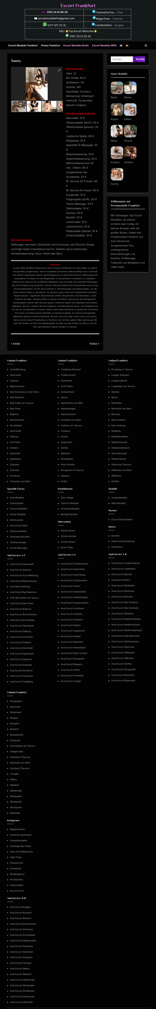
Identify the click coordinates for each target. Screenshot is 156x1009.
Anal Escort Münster (122, 596)
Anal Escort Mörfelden (123, 585)
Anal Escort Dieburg (20, 631)
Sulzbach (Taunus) (20, 768)
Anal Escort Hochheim (72, 608)
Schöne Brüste (68, 536)
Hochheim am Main (71, 420)
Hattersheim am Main (72, 403)
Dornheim (15, 442)
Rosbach (14, 723)
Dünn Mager (67, 497)
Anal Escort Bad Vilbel (21, 603)
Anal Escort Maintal (121, 574)
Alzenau (14, 380)
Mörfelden (116, 403)
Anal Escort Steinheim (21, 952)
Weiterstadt (16, 790)
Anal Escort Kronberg (72, 675)
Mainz (114, 397)
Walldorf (14, 785)
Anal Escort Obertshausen (125, 641)
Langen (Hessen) (120, 375)
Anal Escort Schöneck (21, 929)
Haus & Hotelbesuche (21, 851)
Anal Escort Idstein (71, 625)
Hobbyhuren (16, 862)
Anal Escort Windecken (22, 991)
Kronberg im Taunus (122, 369)
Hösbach (65, 431)
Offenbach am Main (121, 470)
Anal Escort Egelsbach (22, 653)
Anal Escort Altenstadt (22, 564)
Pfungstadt (16, 701)
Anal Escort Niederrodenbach (126, 630)
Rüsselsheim (16, 734)
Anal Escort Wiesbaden (22, 985)
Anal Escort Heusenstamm (75, 602)
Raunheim (15, 706)
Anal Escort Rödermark (123, 680)
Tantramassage (18, 542)
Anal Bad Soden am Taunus (24, 597)
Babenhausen (17, 386)
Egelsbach (15, 459)
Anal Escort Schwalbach (22, 935)
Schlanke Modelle (70, 508)
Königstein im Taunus (72, 470)
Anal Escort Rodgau (20, 907)
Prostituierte (16, 879)
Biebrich (14, 414)
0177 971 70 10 (54, 25)
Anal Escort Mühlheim (123, 591)
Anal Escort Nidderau (122, 613)
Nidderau (116, 431)
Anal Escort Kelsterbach (73, 647)
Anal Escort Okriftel (121, 663)
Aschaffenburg (17, 369)
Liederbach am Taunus (123, 386)
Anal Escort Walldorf (20, 974)
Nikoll (114, 140)
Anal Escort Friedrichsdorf (74, 563)
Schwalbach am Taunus (22, 746)
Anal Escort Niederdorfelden (126, 619)
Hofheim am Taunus (71, 425)
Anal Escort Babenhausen (23, 581)
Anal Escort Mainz (120, 580)
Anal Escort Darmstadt (22, 625)
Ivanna (115, 183)
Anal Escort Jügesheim (73, 630)
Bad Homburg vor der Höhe (24, 392)
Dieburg (14, 436)
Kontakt (115, 535)
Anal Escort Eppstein (21, 659)
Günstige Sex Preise (20, 846)
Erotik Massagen (19, 548)
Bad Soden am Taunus (22, 403)
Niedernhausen (119, 442)
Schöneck (15, 740)
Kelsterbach (67, 459)
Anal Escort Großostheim (74, 580)
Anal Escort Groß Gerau (73, 574)
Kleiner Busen (68, 530)
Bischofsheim (17, 420)
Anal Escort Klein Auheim (74, 653)
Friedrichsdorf (68, 375)
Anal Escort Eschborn (21, 670)
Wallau (13, 779)
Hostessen (15, 868)
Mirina (127, 97)
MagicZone (101, 18)
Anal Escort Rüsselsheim (23, 924)
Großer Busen (68, 542)
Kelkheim (65, 453)
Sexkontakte (16, 885)
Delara (127, 119)
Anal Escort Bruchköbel (22, 620)
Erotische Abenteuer (20, 835)
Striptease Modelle (20, 536)
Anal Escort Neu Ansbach (124, 602)
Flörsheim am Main (20, 481)
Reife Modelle (118, 503)
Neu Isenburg (118, 425)
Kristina (115, 162)
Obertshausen (118, 459)
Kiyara (114, 119)
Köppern (65, 475)
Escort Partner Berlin (122, 519)
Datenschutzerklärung (123, 541)
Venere (128, 140)
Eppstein (14, 464)
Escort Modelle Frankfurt (23, 45)
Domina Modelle (18, 508)
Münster (115, 414)
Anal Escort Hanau (70, 586)
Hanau (64, 397)
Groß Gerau (67, 386)
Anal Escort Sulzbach (21, 957)
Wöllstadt (15, 813)
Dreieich (14, 447)
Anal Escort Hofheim (71, 614)
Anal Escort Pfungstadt (123, 669)
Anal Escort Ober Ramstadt (125, 636)
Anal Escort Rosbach (21, 912)
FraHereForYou (103, 12)
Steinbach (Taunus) (20, 757)
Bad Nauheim (17, 397)
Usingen (14, 773)
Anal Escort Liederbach (123, 568)
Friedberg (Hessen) (71, 369)
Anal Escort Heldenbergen (74, 597)
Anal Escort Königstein (73, 658)
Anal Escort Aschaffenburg (24, 575)
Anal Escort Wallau (20, 968)
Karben (64, 447)
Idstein (64, 436)
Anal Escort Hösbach (72, 619)
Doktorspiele (16, 503)
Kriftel (64, 481)
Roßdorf (14, 729)
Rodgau (14, 718)
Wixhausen (16, 807)
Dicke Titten (67, 547)
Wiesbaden (16, 796)
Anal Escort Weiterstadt (22, 979)
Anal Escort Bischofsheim (23, 614)
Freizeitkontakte (18, 840)
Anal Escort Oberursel (122, 647)
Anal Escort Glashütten (73, 569)
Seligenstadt (16, 751)
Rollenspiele (16, 520)
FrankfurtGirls (101, 25)
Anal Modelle (17, 497)
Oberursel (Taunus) (121, 464)
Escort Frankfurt (78, 5)
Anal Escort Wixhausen (22, 996)
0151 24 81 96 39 (57, 12)
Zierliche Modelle (70, 503)
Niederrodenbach (120, 447)
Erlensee (14, 470)
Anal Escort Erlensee (21, 665)
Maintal (115, 392)
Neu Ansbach (118, 420)
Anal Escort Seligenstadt (23, 940)
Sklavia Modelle (18, 531)
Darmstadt (15, 431)
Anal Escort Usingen (21, 963)
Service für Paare (19, 525)
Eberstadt (15, 453)
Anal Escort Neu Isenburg (124, 608)
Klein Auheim (68, 464)
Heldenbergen (68, 408)
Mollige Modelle (69, 514)
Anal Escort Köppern (71, 664)
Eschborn (15, 475)
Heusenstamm (68, 414)
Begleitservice (17, 829)
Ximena (128, 162)
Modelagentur (17, 874)
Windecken (16, 801)
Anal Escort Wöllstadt (21, 1002)
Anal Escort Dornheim (21, 637)
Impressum (117, 547)
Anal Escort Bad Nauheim (23, 592)
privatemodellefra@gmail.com (56, 18)
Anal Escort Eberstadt (21, 648)
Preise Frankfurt (50, 45)
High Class (16, 857)
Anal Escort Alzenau (20, 569)
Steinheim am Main (20, 762)
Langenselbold (119, 380)
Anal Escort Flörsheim (21, 676)
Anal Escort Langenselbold (125, 563)
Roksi (114, 97)
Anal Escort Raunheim (123, 675)
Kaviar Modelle (18, 514)
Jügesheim (66, 442)
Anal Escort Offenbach (123, 652)
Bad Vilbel (15, 408)
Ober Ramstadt (119, 453)
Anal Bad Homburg (20, 586)
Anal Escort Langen (71, 681)
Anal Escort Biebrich (20, 609)
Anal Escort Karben (71, 636)
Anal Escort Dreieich (20, 642)
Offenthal (116, 475)
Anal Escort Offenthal (122, 658)
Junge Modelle (119, 497)
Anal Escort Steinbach (21, 946)
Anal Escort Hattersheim (73, 591)
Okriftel (115, 481)
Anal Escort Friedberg (21, 681)
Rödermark (15, 712)
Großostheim (67, 392)
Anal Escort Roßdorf (20, 918)
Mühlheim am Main (121, 408)
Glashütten (66, 380)
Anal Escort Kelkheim (72, 642)
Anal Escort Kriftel (70, 670)
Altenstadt (15, 375)
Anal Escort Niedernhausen (125, 624)
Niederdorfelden (119, 436)
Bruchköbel (16, 425)
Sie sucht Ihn (17, 890)
